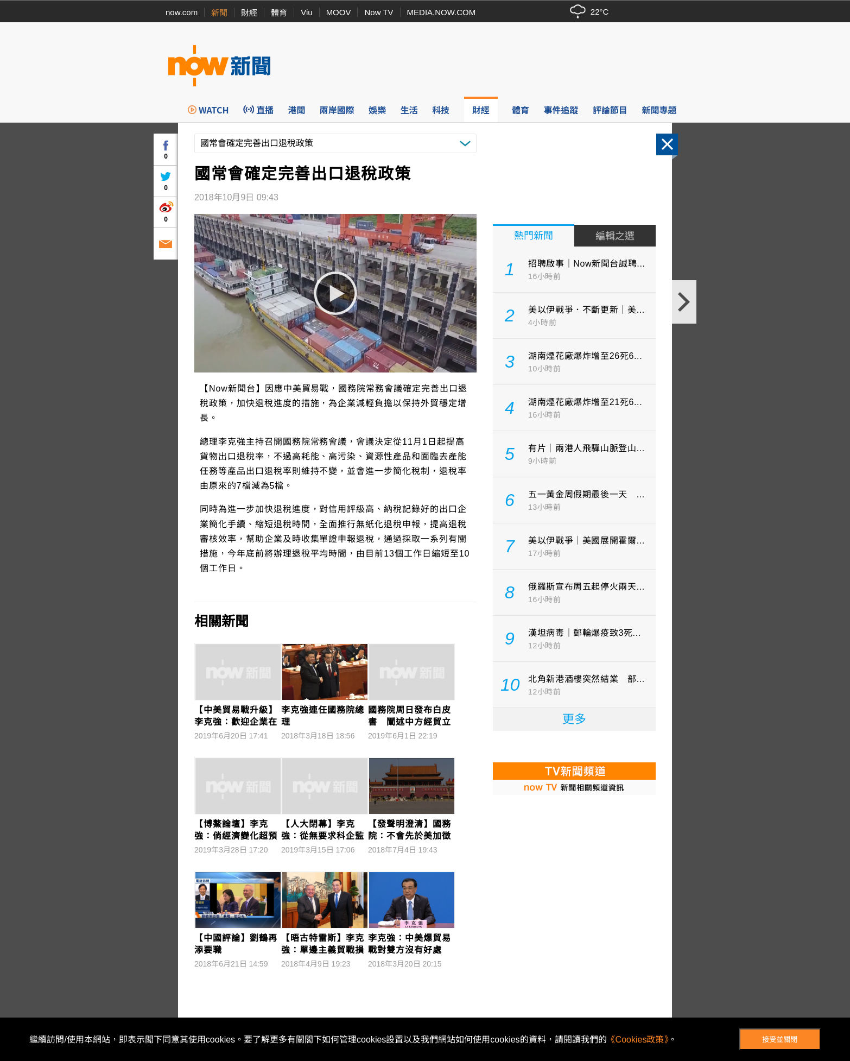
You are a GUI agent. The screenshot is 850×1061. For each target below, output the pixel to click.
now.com (182, 12)
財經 (249, 12)
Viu (306, 12)
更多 (574, 719)
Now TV (378, 12)
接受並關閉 (779, 1039)
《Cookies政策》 (638, 1039)
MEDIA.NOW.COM (441, 12)
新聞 (219, 12)
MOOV (338, 12)
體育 (279, 12)
